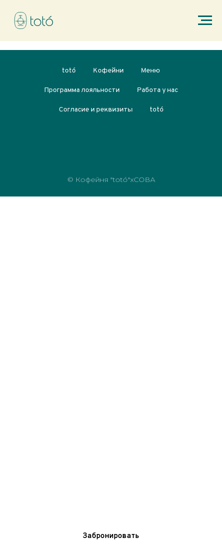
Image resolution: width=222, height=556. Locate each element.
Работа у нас (157, 90)
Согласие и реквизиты (96, 110)
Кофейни (108, 70)
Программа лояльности (82, 90)
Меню (150, 70)
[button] (111, 536)
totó (69, 70)
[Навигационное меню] (205, 21)
